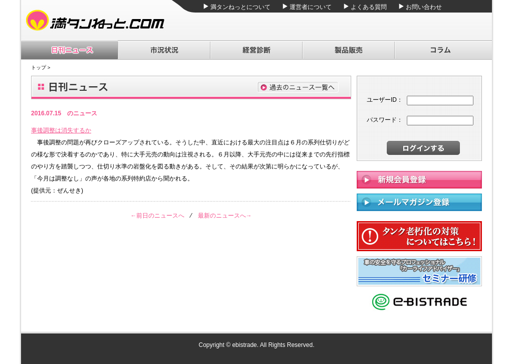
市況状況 (164, 50)
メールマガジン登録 (419, 202)
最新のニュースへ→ (225, 215)
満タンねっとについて (240, 7)
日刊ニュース (69, 50)
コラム (443, 50)
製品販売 (348, 50)
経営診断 (256, 50)
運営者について (311, 7)
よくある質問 (369, 7)
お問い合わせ (424, 7)
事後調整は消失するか (61, 130)
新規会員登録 (419, 180)
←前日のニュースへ (157, 215)
